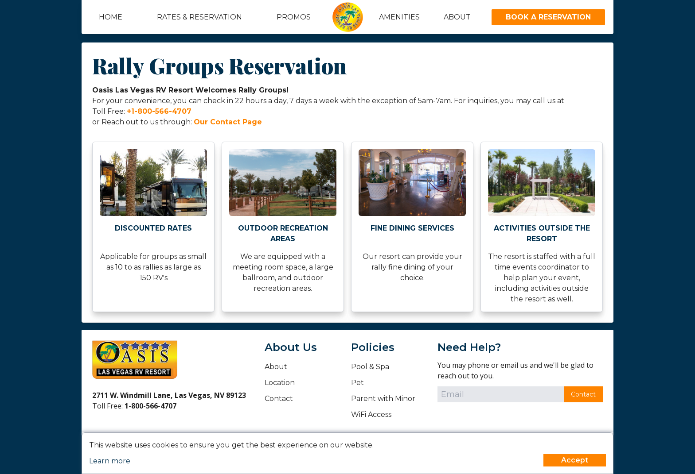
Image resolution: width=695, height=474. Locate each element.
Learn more (109, 461)
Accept (574, 460)
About (457, 17)
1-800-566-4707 (150, 406)
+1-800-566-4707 (159, 111)
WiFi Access (371, 414)
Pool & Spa (370, 366)
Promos (294, 17)
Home (110, 17)
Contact (279, 398)
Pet (357, 382)
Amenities (399, 17)
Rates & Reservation (199, 17)
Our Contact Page (228, 122)
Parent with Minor (383, 398)
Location (280, 382)
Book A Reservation (548, 17)
